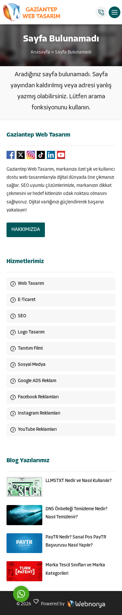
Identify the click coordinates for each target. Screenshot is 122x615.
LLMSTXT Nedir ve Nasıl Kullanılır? (79, 480)
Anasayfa (40, 52)
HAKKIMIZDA (25, 229)
